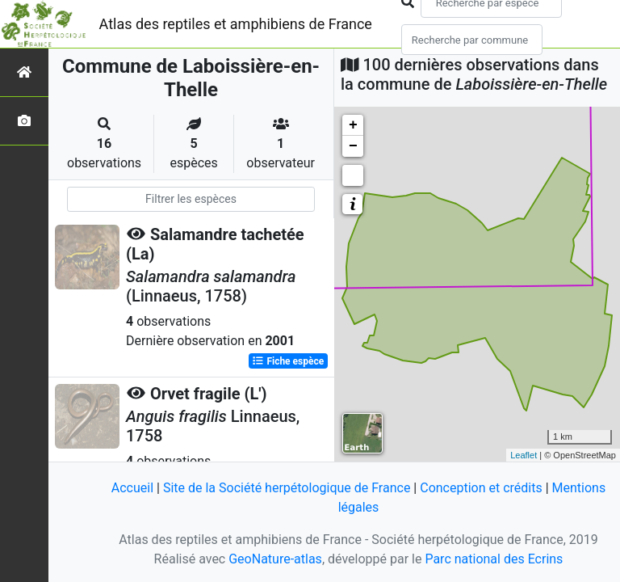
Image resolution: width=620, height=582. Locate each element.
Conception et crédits (481, 488)
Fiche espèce (288, 361)
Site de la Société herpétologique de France (286, 488)
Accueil (132, 488)
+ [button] (353, 125)
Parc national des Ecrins (494, 559)
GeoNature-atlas (275, 559)
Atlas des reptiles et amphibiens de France (235, 23)
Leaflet (523, 455)
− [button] (353, 146)
